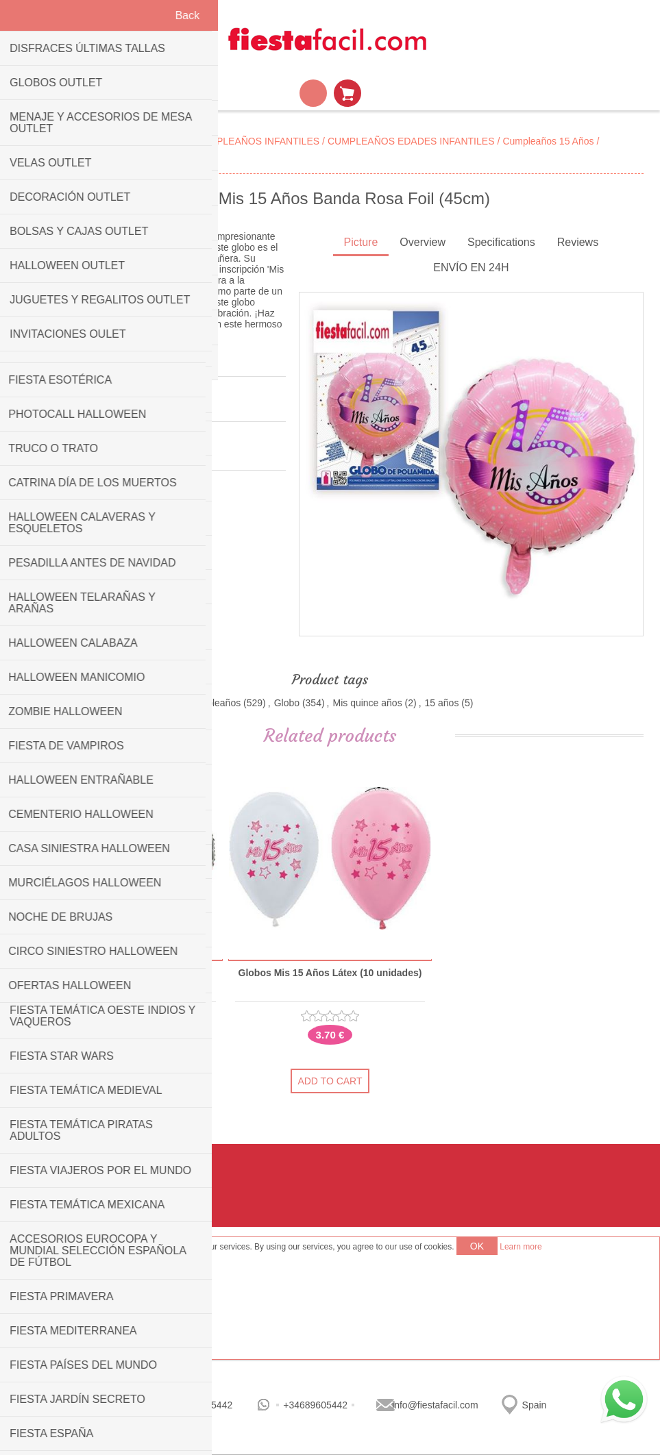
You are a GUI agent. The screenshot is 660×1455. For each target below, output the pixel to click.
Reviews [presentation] (577, 242)
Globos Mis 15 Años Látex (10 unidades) (330, 973)
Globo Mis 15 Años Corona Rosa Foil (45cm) (121, 978)
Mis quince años (367, 702)
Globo (287, 702)
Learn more (520, 1247)
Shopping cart (347, 93)
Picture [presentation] (361, 242)
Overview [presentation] (422, 242)
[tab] (361, 243)
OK (477, 1246)
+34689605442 (315, 1405)
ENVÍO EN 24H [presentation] (471, 267)
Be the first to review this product (86, 405)
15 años (442, 702)
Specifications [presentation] (501, 242)
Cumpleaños (214, 702)
